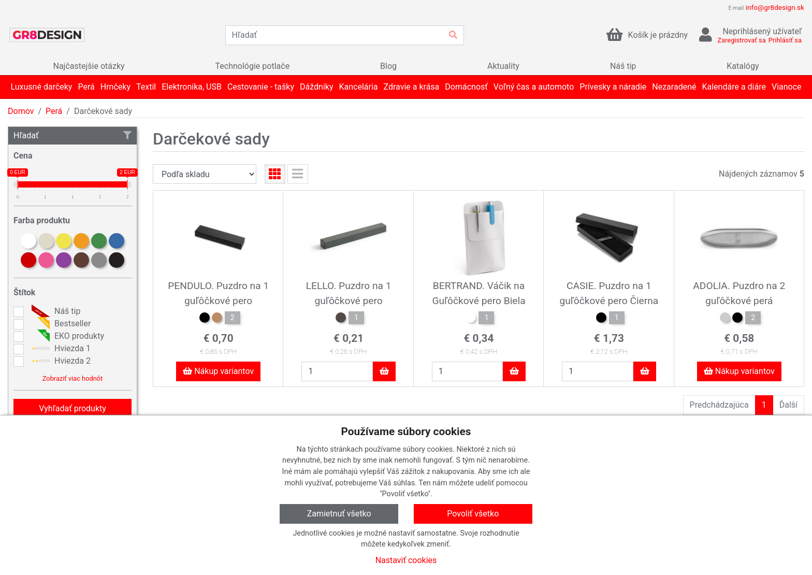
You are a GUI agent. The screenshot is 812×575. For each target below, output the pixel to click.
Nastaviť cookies (406, 560)
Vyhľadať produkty (72, 408)
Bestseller (60, 324)
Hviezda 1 (60, 348)
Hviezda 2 (60, 361)
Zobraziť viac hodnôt (72, 378)
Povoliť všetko (473, 514)
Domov (21, 111)
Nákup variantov (218, 371)
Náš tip (54, 311)
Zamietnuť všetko (339, 514)
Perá (54, 111)
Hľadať (72, 135)
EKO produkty (66, 336)
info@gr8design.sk (775, 7)
